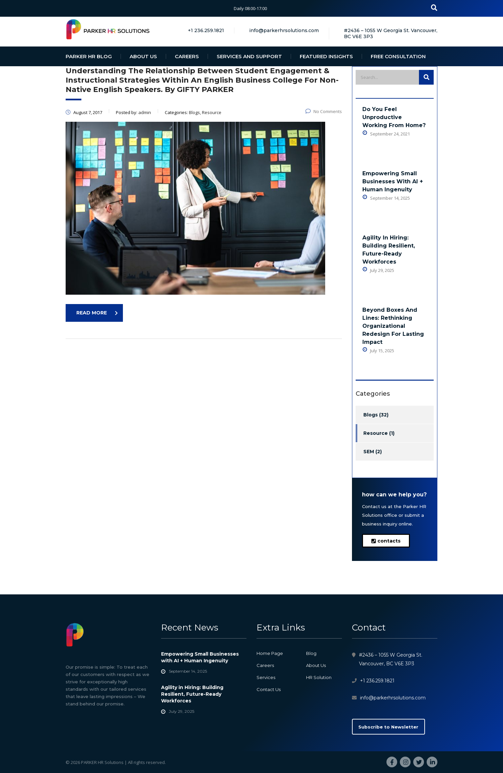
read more (97, 313)
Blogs (370, 415)
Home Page (270, 653)
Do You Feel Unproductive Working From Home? (394, 117)
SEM (368, 452)
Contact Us (269, 689)
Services (266, 677)
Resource (375, 433)
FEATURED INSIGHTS (326, 56)
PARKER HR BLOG (89, 56)
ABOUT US (143, 56)
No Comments (323, 111)
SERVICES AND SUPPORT (249, 56)
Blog (311, 653)
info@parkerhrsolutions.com (393, 698)
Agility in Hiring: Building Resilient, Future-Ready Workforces (388, 249)
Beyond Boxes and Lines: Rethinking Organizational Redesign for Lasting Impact (393, 326)
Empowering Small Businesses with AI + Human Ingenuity (392, 181)
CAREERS (187, 56)
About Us (316, 665)
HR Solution (319, 677)
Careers (265, 665)
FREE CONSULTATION (398, 56)
